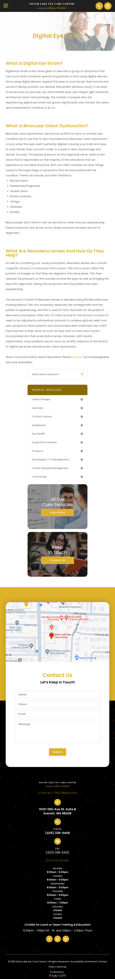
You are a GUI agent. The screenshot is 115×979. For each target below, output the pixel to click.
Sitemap (61, 966)
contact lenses (42, 416)
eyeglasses (39, 425)
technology (39, 476)
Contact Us (57, 560)
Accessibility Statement (84, 961)
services (37, 408)
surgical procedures (44, 442)
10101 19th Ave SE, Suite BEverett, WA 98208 (57, 811)
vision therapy (41, 399)
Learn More (57, 512)
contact (77, 357)
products (37, 451)
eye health (38, 433)
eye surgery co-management (50, 459)
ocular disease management (50, 468)
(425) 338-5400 (57, 833)
